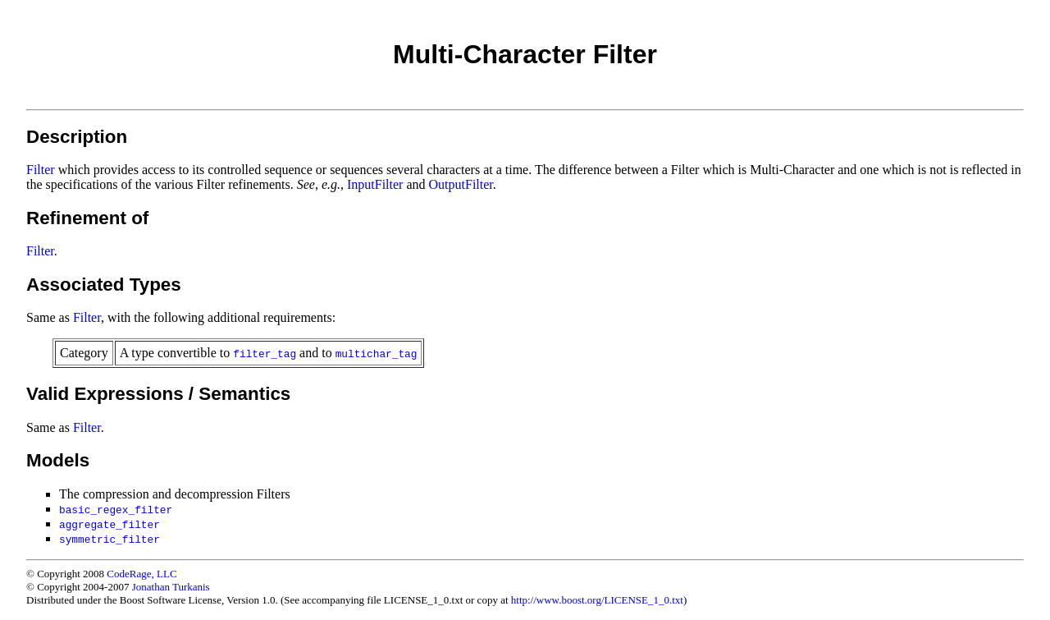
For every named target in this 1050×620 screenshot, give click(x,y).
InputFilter (375, 184)
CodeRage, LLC (141, 573)
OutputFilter (461, 184)
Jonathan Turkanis (171, 587)
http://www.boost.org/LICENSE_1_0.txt (597, 600)
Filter (40, 170)
